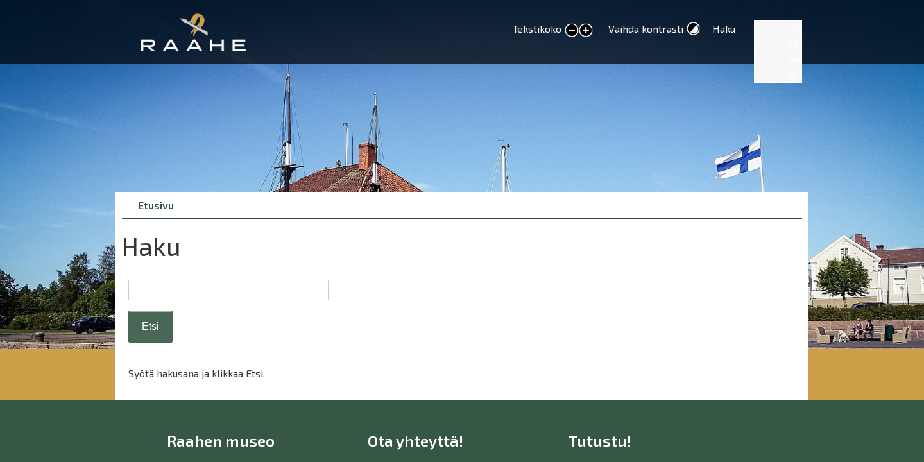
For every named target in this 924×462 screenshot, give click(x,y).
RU (794, 74)
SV (795, 59)
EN (794, 43)
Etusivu (156, 205)
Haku (723, 28)
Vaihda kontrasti (645, 28)
